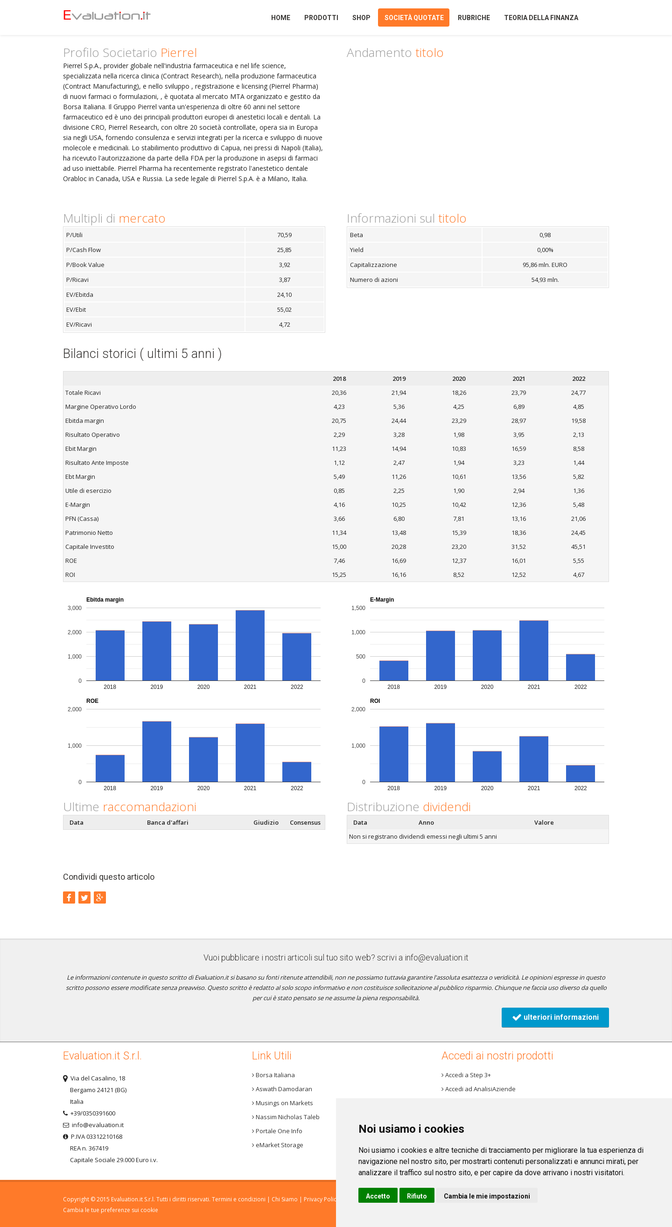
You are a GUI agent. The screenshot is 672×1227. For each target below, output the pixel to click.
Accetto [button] (378, 1196)
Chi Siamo (285, 1199)
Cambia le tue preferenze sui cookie (110, 1210)
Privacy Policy (321, 1199)
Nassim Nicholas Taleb (286, 1117)
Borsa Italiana (273, 1075)
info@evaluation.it (437, 957)
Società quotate (414, 17)
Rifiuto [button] (417, 1196)
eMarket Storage (277, 1145)
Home (123, 17)
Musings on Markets (282, 1103)
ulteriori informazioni (555, 1017)
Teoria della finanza (541, 17)
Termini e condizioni (239, 1199)
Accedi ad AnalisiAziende (478, 1089)
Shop (361, 17)
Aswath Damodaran (282, 1089)
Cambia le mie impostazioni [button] (487, 1196)
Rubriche (474, 17)
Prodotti (321, 17)
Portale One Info (277, 1131)
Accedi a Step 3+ (466, 1075)
